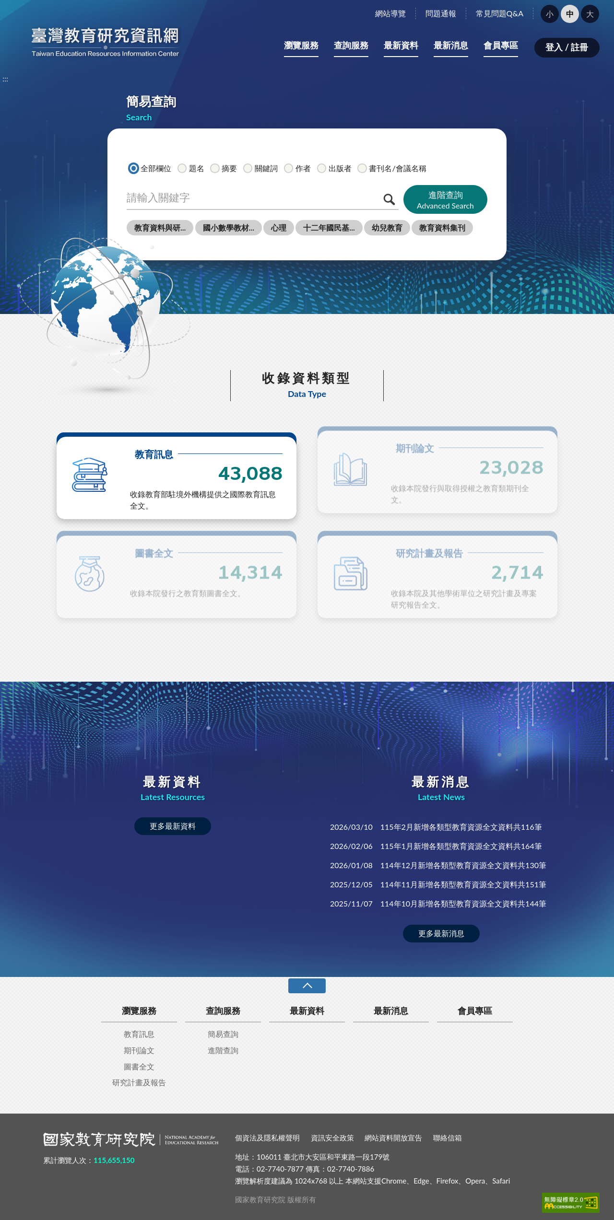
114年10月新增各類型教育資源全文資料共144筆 (438, 903)
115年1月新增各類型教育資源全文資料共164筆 (436, 845)
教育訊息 (139, 1033)
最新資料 (401, 45)
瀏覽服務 (301, 45)
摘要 (223, 168)
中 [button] (570, 13)
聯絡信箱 (447, 1137)
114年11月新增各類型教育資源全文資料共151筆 (438, 884)
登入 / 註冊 (566, 47)
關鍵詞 (260, 168)
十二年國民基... (328, 227)
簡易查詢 (223, 1033)
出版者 (334, 168)
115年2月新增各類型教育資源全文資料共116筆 (436, 826)
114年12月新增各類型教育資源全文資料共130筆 (438, 865)
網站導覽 (390, 13)
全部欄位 (150, 168)
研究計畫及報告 (139, 1082)
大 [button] (590, 13)
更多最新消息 (441, 933)
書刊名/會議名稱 (391, 168)
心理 (278, 227)
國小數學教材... (228, 227)
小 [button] (550, 13)
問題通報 (440, 13)
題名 (190, 168)
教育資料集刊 (442, 227)
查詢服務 (351, 45)
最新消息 (451, 45)
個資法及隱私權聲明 (267, 1137)
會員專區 (501, 45)
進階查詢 (445, 199)
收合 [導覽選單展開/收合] (307, 985)
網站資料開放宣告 (393, 1137)
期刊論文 (139, 1050)
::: (5, 7)
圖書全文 (139, 1066)
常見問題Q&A (499, 13)
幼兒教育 (387, 227)
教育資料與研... (160, 227)
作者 (297, 168)
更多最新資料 (173, 825)
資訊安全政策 (332, 1137)
